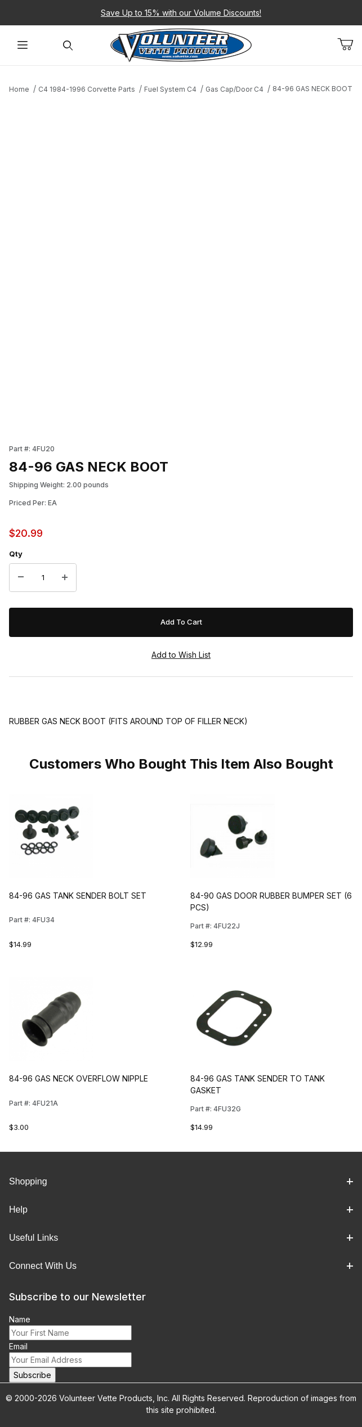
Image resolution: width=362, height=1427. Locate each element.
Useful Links (181, 1237)
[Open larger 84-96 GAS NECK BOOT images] (181, 265)
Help (181, 1209)
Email (18, 1346)
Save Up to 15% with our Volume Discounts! (181, 12)
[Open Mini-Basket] (349, 44)
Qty (16, 553)
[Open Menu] (22, 45)
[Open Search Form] (67, 45)
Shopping (181, 1181)
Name (19, 1319)
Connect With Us (181, 1266)
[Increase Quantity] (64, 578)
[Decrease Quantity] (21, 578)
